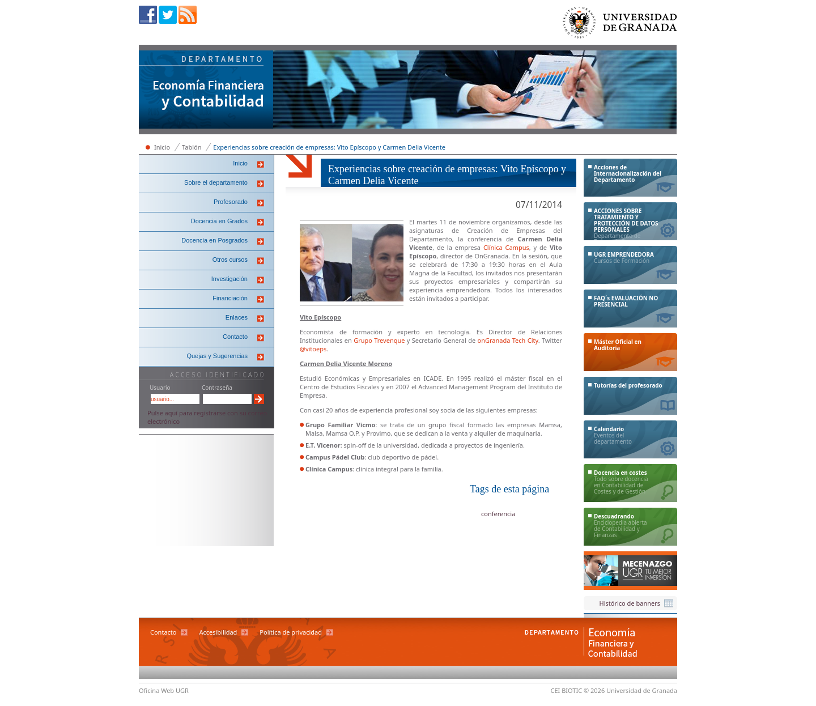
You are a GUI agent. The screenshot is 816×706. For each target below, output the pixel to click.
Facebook (148, 15)
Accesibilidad (218, 632)
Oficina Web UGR (164, 690)
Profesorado (231, 201)
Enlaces (237, 317)
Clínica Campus (506, 247)
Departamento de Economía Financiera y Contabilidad (206, 91)
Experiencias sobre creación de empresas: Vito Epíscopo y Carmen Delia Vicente (329, 147)
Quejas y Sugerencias (217, 355)
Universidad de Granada (620, 25)
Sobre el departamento (216, 182)
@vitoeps (313, 349)
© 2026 (594, 690)
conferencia (498, 513)
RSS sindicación (187, 15)
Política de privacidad (291, 632)
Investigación (229, 278)
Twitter (168, 15)
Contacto (235, 336)
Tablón (191, 147)
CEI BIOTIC (567, 690)
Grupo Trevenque (379, 340)
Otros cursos (230, 259)
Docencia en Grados (219, 221)
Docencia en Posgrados (214, 240)
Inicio (162, 147)
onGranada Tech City (508, 340)
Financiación (230, 298)
